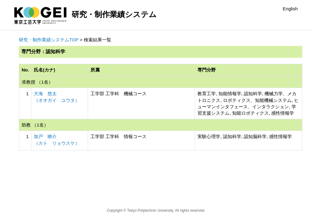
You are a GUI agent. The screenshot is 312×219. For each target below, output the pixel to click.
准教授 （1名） (37, 82)
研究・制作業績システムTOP (49, 39)
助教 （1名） (35, 124)
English (290, 8)
